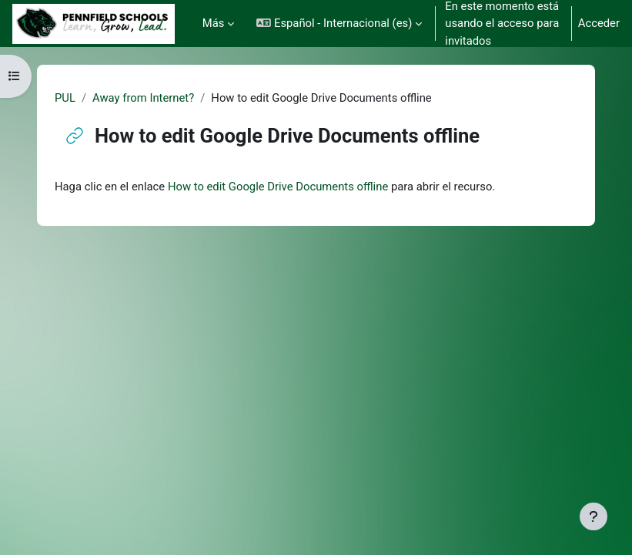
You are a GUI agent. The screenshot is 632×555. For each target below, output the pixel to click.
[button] (339, 23)
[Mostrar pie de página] (593, 516)
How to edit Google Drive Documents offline (278, 186)
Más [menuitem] (213, 23)
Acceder (599, 23)
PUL (65, 98)
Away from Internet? (143, 98)
